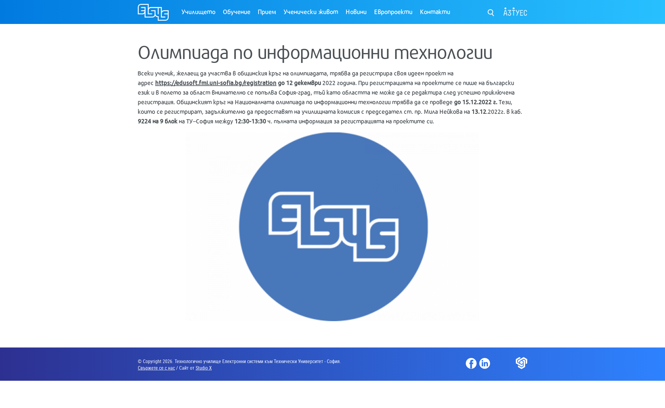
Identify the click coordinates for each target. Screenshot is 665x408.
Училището (198, 11)
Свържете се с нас (156, 368)
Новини (356, 11)
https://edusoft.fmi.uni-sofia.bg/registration (215, 82)
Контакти (435, 11)
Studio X (204, 368)
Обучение (236, 11)
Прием (267, 11)
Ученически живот (311, 11)
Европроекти (393, 11)
